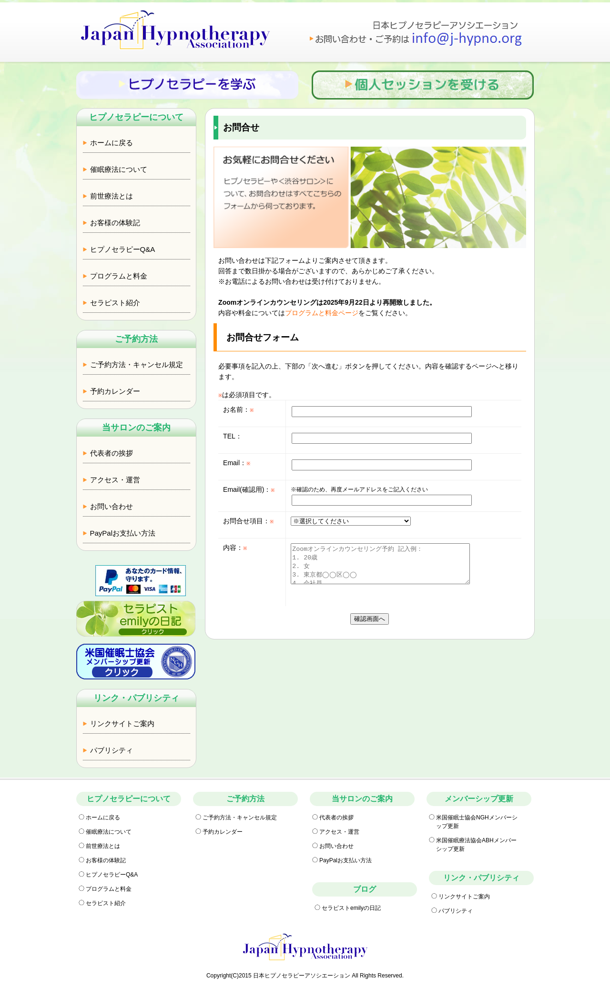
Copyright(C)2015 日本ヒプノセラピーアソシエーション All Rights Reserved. (305, 975)
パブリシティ (111, 750)
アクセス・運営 (115, 480)
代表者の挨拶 (111, 453)
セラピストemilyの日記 (351, 908)
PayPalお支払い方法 (123, 533)
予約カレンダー (115, 391)
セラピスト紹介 (115, 303)
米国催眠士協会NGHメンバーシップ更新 (477, 821)
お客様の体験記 (115, 223)
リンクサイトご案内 (122, 723)
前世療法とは (111, 196)
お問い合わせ (111, 506)
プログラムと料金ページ (321, 313)
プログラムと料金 (118, 276)
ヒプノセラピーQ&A (122, 249)
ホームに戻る (111, 143)
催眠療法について (118, 169)
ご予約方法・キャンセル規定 (136, 364)
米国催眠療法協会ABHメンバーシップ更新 (476, 844)
